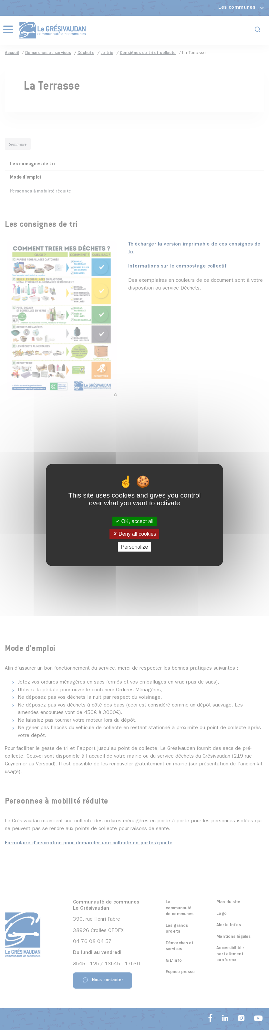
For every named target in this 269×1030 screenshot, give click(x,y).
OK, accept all (134, 521)
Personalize (134, 547)
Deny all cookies (134, 534)
